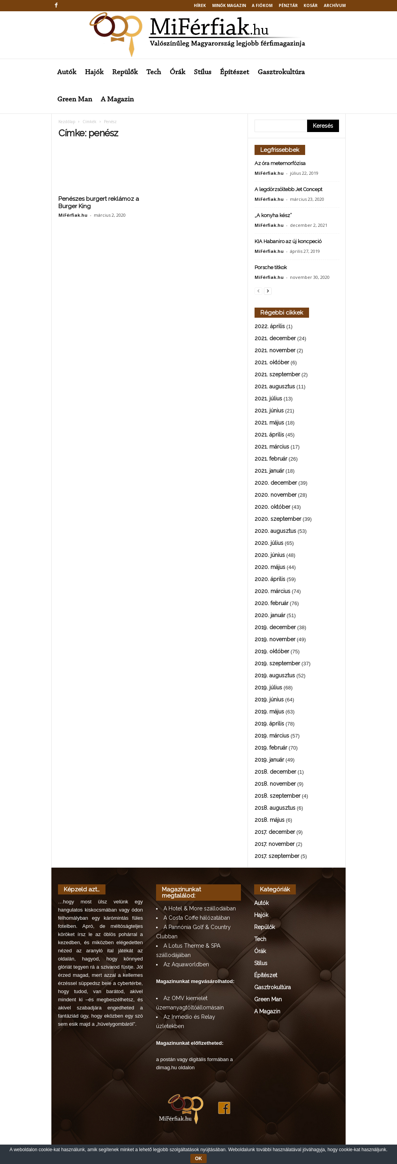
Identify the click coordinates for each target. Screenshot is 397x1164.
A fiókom (262, 5)
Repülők (125, 72)
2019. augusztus (275, 675)
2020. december (276, 483)
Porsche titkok (271, 267)
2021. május (269, 422)
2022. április (270, 326)
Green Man (74, 99)
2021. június (269, 410)
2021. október (272, 362)
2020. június (270, 555)
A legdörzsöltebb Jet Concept (288, 189)
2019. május (269, 711)
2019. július (268, 687)
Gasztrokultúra (281, 72)
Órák (177, 72)
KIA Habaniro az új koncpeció (288, 241)
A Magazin (117, 99)
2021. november (275, 350)
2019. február (271, 748)
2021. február (271, 459)
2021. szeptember (277, 374)
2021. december (275, 338)
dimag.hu (166, 1067)
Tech (153, 72)
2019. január (269, 760)
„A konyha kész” (273, 215)
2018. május (270, 820)
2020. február (271, 603)
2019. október (272, 651)
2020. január (270, 615)
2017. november (275, 844)
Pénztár (288, 5)
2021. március (272, 447)
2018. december (275, 772)
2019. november (275, 639)
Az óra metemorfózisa (280, 163)
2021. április (269, 434)
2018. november (275, 784)
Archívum (335, 5)
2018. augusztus (275, 808)
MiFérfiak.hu (73, 215)
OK (198, 1158)
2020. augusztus (275, 531)
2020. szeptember (278, 519)
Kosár (311, 5)
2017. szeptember (277, 856)
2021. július (268, 398)
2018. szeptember (277, 796)
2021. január (269, 471)
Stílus (202, 72)
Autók (66, 72)
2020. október (272, 507)
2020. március (272, 591)
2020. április (270, 579)
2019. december (275, 627)
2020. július (269, 543)
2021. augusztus (275, 386)
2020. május (270, 567)
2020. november (276, 495)
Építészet (234, 72)
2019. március (272, 736)
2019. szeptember (277, 663)
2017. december (275, 832)
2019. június (269, 699)
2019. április (269, 723)
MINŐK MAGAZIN (229, 5)
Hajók (94, 72)
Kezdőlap (66, 121)
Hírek (200, 5)
